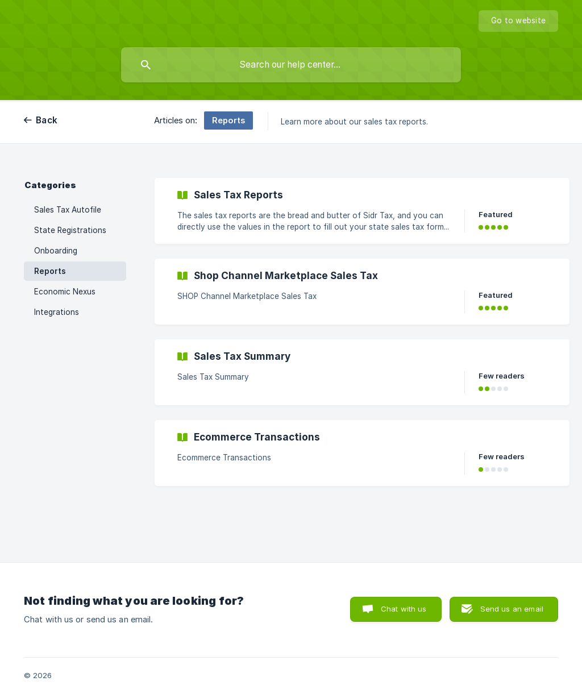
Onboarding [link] (55, 250)
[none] (518, 21)
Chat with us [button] (404, 608)
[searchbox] (291, 64)
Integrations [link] (56, 312)
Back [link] (46, 120)
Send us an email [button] (511, 608)
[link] (362, 211)
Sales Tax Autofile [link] (67, 209)
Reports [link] (50, 271)
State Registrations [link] (70, 230)
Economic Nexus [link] (64, 291)
